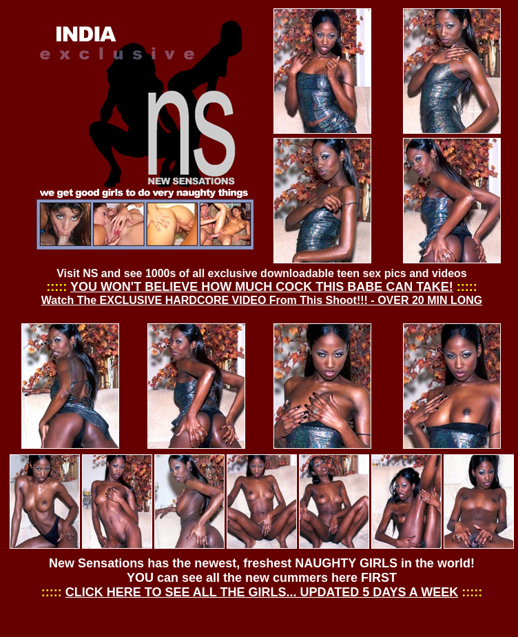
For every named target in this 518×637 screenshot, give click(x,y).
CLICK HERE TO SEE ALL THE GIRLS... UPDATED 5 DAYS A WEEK (261, 592)
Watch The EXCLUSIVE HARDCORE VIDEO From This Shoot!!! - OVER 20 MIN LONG (261, 300)
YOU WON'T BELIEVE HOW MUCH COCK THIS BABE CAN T (246, 287)
